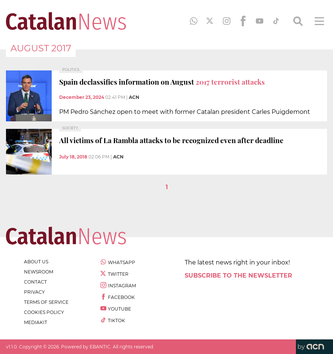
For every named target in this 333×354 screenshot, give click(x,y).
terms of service (46, 302)
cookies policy (44, 312)
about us (36, 261)
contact (35, 282)
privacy (34, 292)
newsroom (38, 272)
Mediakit (35, 322)
